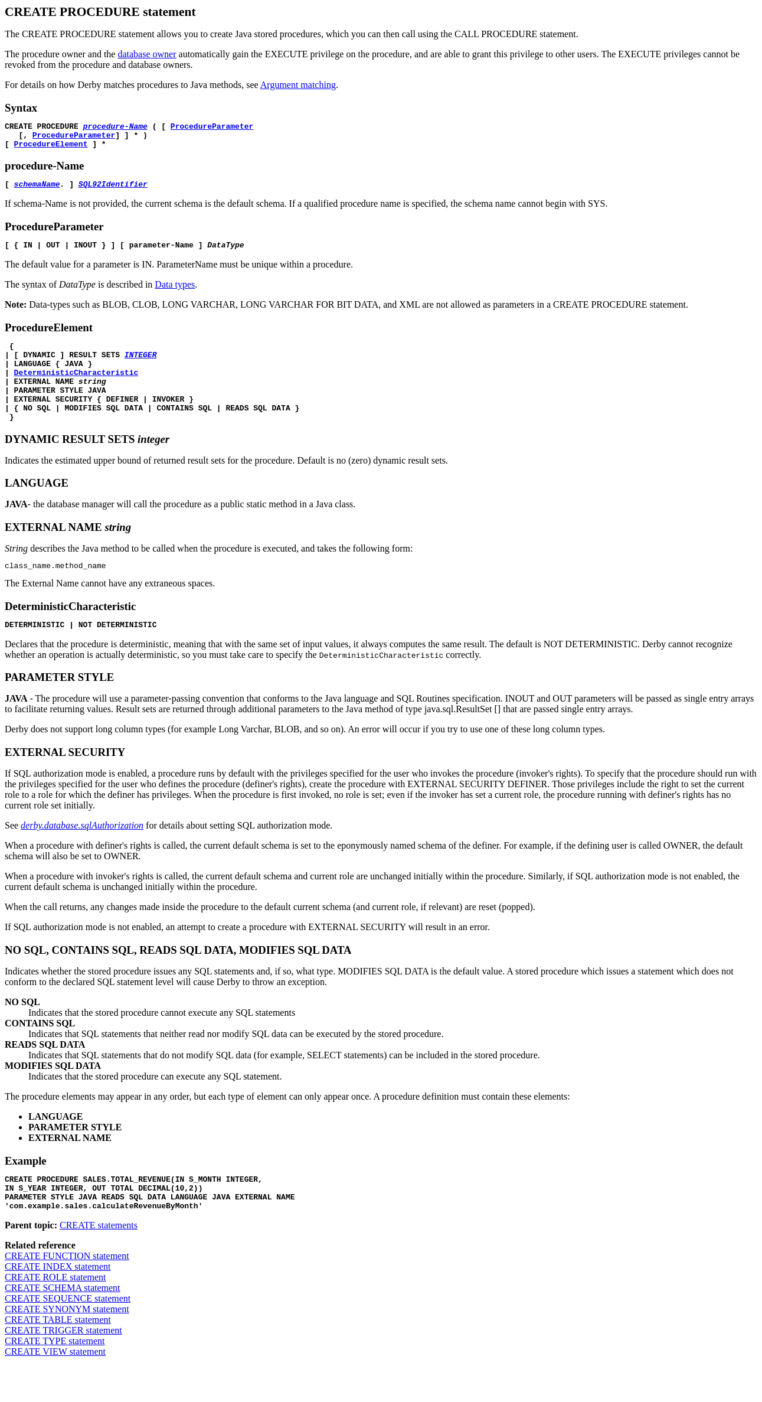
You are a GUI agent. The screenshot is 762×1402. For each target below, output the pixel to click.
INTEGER (141, 366)
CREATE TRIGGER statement (63, 1366)
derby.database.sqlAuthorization (82, 854)
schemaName (37, 190)
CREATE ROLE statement (55, 1313)
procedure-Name (115, 127)
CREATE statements (99, 1261)
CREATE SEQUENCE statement (67, 1334)
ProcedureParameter (212, 127)
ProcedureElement (51, 149)
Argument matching (298, 85)
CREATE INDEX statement (58, 1302)
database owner (146, 54)
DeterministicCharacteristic (76, 388)
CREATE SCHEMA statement (62, 1323)
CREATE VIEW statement (55, 1387)
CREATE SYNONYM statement (67, 1344)
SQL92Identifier (113, 190)
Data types (175, 293)
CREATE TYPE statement (54, 1376)
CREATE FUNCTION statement (67, 1291)
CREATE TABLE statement (58, 1355)
